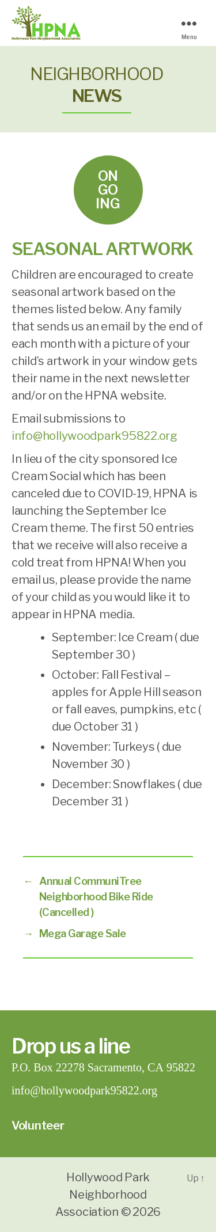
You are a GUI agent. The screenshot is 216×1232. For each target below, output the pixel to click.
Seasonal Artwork (102, 248)
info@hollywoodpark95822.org (94, 436)
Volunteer (38, 1125)
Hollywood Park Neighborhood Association (102, 1194)
